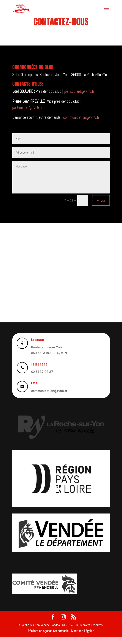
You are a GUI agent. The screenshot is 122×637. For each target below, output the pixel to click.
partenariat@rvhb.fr (27, 107)
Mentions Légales (82, 631)
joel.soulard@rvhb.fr (79, 91)
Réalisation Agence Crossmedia (48, 631)
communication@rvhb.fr (81, 117)
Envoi (101, 200)
